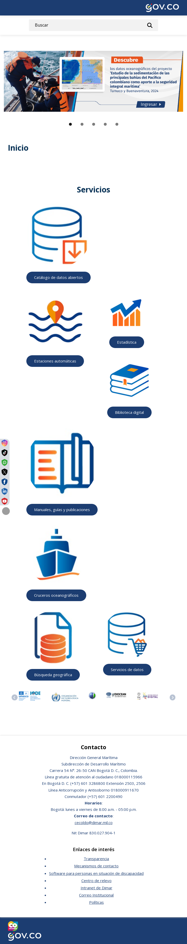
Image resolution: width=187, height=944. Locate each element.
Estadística (126, 342)
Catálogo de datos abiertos (58, 277)
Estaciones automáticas (55, 361)
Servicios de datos (127, 669)
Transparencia (96, 858)
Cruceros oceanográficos (56, 595)
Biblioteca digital (129, 412)
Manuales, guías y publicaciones (62, 509)
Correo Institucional (96, 895)
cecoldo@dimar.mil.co (94, 822)
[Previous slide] (15, 697)
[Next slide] (173, 697)
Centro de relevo (96, 880)
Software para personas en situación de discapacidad (96, 873)
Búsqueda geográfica (53, 674)
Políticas (96, 902)
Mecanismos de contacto (96, 865)
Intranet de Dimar (96, 887)
